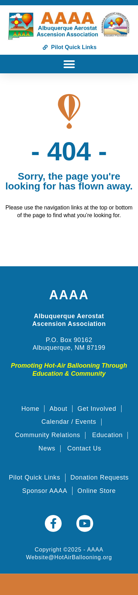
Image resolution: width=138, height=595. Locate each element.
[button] (69, 64)
